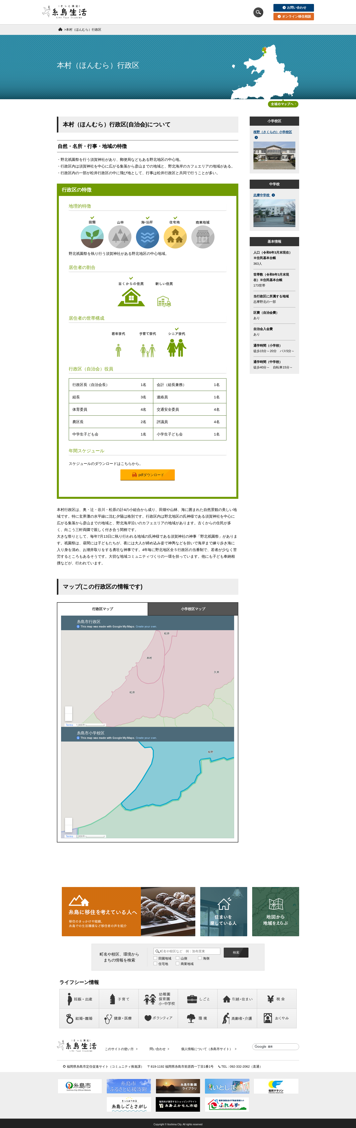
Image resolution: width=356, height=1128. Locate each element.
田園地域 (164, 958)
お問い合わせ (294, 7)
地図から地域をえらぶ (224, 12)
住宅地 (163, 964)
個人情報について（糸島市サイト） (198, 1047)
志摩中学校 (264, 195)
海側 (206, 958)
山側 (184, 958)
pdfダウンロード (148, 475)
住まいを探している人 (177, 12)
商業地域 (187, 964)
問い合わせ (153, 1047)
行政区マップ (102, 609)
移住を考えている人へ (130, 12)
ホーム (60, 29)
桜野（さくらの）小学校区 (272, 134)
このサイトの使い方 (119, 1047)
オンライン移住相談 (294, 16)
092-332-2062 (240, 1064)
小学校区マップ (193, 609)
